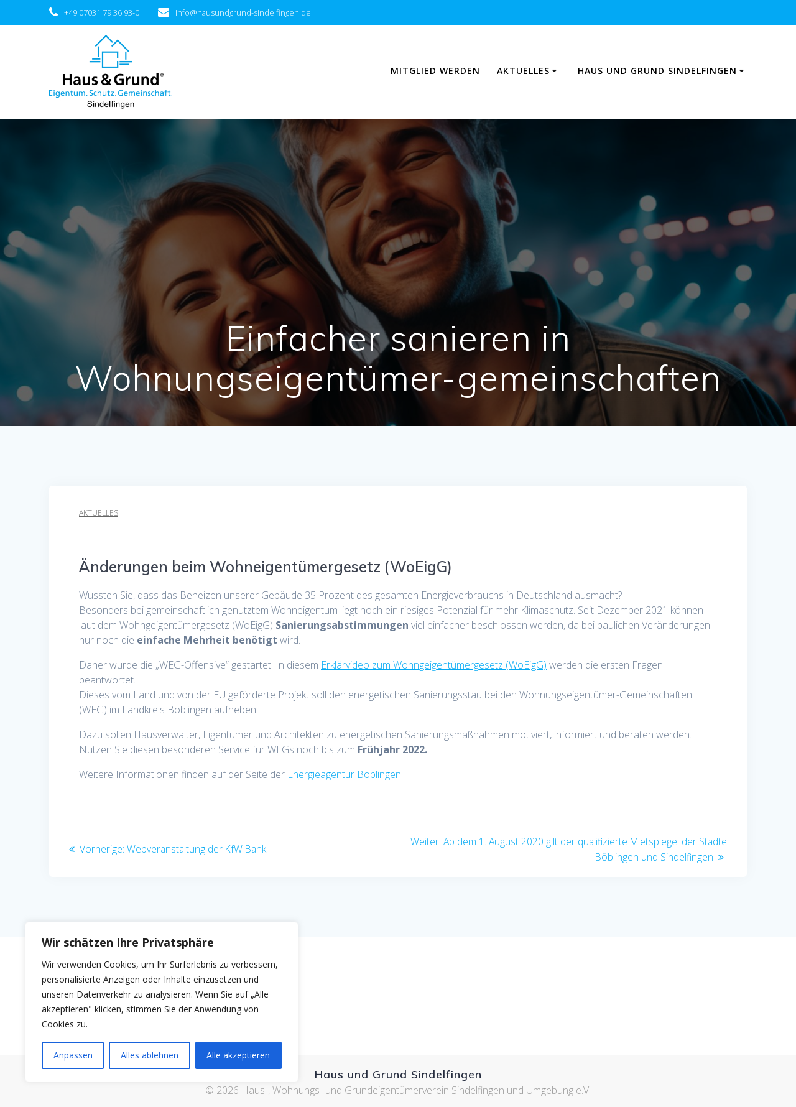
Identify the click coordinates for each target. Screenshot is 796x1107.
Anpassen (73, 1055)
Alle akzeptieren (238, 1055)
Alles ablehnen (149, 1055)
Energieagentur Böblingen (344, 774)
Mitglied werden (435, 70)
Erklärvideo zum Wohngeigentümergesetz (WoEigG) (434, 665)
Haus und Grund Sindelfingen (657, 70)
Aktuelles (523, 70)
